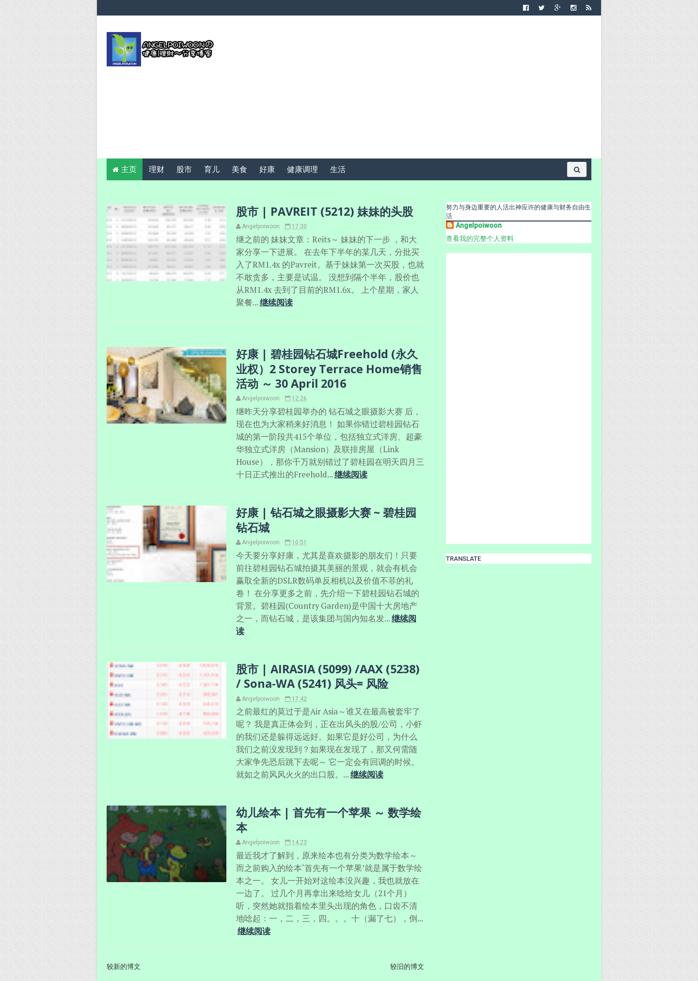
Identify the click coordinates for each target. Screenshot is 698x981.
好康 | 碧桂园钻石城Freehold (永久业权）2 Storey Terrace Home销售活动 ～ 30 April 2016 (329, 368)
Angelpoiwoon (479, 225)
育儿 (212, 169)
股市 (184, 169)
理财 (156, 169)
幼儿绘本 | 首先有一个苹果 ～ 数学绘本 (328, 820)
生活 (338, 169)
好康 (267, 169)
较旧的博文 (407, 966)
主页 (129, 169)
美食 (239, 169)
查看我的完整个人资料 (480, 238)
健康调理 (302, 169)
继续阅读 (276, 302)
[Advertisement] (414, 90)
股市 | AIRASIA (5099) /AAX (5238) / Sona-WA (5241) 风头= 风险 (328, 676)
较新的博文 (124, 966)
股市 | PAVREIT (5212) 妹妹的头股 (324, 211)
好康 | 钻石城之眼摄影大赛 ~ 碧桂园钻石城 (326, 520)
